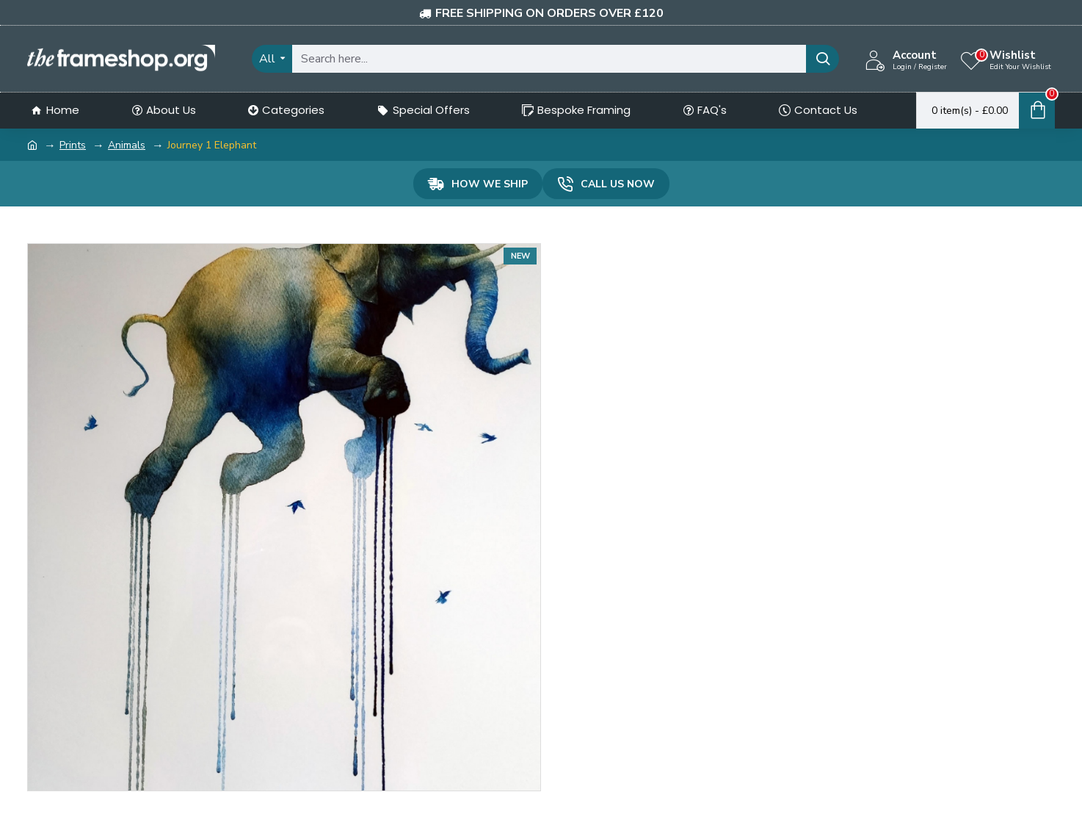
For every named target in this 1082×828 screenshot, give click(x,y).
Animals (126, 145)
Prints (72, 145)
